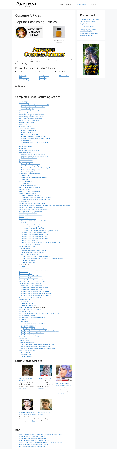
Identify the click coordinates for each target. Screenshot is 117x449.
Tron (20, 90)
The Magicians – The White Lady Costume (32, 317)
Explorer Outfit (25, 301)
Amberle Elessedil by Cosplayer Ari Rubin (33, 136)
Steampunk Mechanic (27, 303)
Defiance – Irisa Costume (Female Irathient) (34, 156)
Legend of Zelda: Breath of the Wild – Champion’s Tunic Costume (41, 242)
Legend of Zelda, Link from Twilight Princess (34, 238)
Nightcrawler (25, 268)
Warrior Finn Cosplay (27, 109)
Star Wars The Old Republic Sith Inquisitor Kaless (36, 295)
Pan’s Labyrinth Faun (25, 274)
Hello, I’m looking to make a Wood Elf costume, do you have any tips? (40, 434)
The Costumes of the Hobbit (29, 254)
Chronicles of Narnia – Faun (27, 130)
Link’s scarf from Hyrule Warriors (31, 244)
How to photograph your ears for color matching (34, 209)
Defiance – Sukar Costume (29, 158)
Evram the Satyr (26, 354)
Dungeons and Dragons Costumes (29, 174)
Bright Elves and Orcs (25, 126)
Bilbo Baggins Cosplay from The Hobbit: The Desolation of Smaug (43, 258)
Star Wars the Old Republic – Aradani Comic (34, 287)
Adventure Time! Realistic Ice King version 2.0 (35, 105)
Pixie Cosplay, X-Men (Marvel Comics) (30, 276)
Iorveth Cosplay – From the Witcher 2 (30, 211)
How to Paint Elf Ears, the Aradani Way (31, 207)
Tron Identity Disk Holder (29, 325)
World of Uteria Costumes (27, 350)
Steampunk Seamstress (28, 305)
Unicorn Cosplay (24, 339)
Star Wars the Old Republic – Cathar (32, 289)
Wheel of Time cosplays (26, 343)
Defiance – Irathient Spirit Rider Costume (33, 154)
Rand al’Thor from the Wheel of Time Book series (34, 280)
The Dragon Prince (25, 311)
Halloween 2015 (24, 201)
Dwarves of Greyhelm (25, 181)
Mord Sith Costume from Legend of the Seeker (33, 270)
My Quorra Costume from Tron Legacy (33, 323)
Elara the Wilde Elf (26, 352)
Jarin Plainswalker (26, 356)
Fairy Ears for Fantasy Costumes (90, 24)
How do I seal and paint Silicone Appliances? (32, 438)
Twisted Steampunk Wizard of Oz (29, 337)
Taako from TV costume (26, 307)
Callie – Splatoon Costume (27, 128)
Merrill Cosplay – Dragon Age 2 (30, 170)
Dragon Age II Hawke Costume (30, 164)
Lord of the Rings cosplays (27, 246)
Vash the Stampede (25, 341)
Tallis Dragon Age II (27, 172)
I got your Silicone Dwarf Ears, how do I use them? (34, 440)
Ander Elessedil (26, 140)
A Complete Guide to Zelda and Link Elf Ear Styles (36, 221)
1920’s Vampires (24, 101)
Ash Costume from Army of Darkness (30, 119)
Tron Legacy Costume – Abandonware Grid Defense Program (40, 331)
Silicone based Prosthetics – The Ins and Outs (33, 282)
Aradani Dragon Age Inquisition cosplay (31, 115)
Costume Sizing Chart (25, 146)
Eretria (23, 144)
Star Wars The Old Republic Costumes (30, 286)
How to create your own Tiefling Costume (34, 177)
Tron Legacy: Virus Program (29, 335)
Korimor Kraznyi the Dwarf (29, 185)
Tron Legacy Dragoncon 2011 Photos (32, 333)
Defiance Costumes (25, 152)
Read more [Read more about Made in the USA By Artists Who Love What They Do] (60, 394)
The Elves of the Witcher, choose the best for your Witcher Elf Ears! (39, 313)
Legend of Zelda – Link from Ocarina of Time (34, 234)
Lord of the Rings (24, 80)
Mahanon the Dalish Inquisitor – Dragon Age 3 (35, 168)
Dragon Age (42, 78)
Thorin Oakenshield (29, 262)
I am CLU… (24, 321)
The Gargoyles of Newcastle (27, 315)
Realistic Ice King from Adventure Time (33, 107)
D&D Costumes (24, 78)
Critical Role (22, 76)
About (94, 4)
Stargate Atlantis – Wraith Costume (30, 297)
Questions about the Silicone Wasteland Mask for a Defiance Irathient (40, 442)
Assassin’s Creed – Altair (26, 122)
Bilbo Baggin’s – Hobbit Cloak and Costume (36, 256)
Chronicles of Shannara (26, 132)
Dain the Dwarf (25, 183)
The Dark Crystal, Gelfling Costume (30, 309)
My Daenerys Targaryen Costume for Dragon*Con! (36, 197)
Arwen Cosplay (25, 248)
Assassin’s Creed (44, 80)
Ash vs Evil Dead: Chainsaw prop (29, 121)
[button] (99, 4)
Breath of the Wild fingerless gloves (34, 227)
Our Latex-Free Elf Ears (44, 378)
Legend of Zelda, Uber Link (29, 240)
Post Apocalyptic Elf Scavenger (28, 278)
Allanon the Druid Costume (29, 134)
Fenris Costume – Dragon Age (30, 166)
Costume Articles (83, 4)
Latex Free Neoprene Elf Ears (28, 213)
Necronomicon (23, 272)
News (61, 4)
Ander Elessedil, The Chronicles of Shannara (34, 142)
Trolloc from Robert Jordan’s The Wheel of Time (35, 346)
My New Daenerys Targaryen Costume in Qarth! (35, 199)
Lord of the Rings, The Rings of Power (32, 252)
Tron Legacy (23, 319)
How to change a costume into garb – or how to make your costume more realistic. (44, 205)
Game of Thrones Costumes (27, 193)
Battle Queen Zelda (27, 223)
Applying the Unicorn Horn (27, 113)
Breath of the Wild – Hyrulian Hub (31, 225)
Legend (21, 217)
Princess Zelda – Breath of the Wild (33, 229)
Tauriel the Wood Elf (29, 260)
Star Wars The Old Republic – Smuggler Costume (36, 293)
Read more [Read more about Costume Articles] (22, 389)
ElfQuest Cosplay (24, 189)
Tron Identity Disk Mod (28, 327)
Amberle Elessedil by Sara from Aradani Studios (35, 138)
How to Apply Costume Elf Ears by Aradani (32, 203)
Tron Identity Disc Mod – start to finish (35, 329)
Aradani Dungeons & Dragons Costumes (31, 117)
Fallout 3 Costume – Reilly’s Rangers (30, 191)
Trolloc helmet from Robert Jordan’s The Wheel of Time (38, 348)
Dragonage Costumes (26, 162)
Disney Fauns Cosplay (25, 160)
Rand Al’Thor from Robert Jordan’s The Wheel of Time (37, 345)
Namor (23, 266)
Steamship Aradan (24, 299)
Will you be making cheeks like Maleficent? (32, 446)
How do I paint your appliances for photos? (32, 436)
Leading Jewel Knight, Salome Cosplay (30, 215)
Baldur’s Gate (23, 124)
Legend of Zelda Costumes (27, 219)
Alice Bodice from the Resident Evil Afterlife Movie (34, 111)
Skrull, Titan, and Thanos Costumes (30, 284)
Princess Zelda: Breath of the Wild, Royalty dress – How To (41, 231)
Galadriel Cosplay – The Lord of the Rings (33, 250)
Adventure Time (64, 76)
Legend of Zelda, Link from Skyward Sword (34, 236)
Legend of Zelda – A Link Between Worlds (34, 232)
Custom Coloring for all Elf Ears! (29, 150)
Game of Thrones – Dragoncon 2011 (32, 195)
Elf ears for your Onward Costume (29, 187)
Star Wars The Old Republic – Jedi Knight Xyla (35, 291)
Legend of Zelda (44, 76)
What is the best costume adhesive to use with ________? (36, 444)
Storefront (70, 4)
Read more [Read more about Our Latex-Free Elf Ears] (41, 389)
